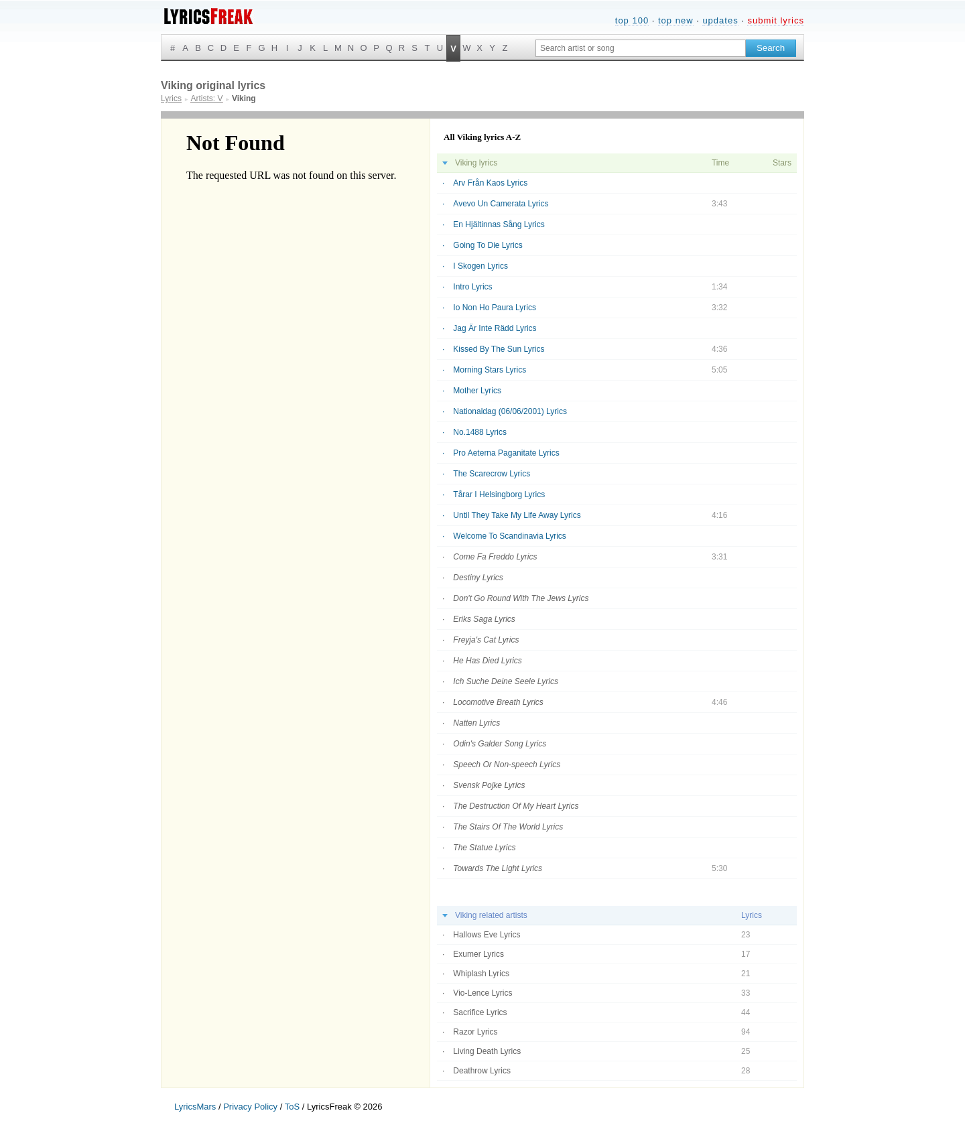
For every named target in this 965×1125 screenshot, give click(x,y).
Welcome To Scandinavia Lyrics (509, 536)
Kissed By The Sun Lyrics (498, 349)
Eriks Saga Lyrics (484, 619)
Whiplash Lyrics (481, 973)
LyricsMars (195, 1107)
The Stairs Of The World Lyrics (508, 827)
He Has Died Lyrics (487, 660)
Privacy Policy (250, 1107)
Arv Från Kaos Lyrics (490, 183)
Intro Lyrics (472, 286)
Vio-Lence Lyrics (482, 993)
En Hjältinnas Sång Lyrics (498, 224)
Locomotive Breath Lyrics (498, 702)
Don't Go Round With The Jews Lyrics (520, 598)
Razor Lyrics (475, 1032)
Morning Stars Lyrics (489, 370)
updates (720, 20)
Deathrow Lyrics (482, 1070)
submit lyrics (775, 20)
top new (676, 20)
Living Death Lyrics (487, 1051)
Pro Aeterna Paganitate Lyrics (506, 453)
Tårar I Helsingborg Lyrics (499, 494)
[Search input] (640, 48)
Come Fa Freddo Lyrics (495, 556)
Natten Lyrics (476, 723)
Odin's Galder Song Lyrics (499, 743)
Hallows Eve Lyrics (486, 934)
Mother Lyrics (477, 390)
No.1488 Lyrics (480, 432)
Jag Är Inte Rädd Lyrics (494, 328)
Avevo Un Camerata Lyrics (500, 203)
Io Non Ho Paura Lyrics (494, 307)
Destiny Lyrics (478, 577)
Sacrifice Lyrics (480, 1012)
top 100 (632, 20)
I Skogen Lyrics (480, 266)
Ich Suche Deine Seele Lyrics (505, 681)
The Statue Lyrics (484, 847)
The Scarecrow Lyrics (491, 473)
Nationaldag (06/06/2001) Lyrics (510, 411)
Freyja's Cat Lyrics (486, 640)
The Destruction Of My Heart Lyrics (515, 806)
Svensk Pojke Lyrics (489, 785)
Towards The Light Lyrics (497, 868)
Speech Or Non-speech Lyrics (506, 764)
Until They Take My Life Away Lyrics (516, 515)
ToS (292, 1107)
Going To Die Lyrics (487, 245)
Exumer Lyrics (478, 954)
